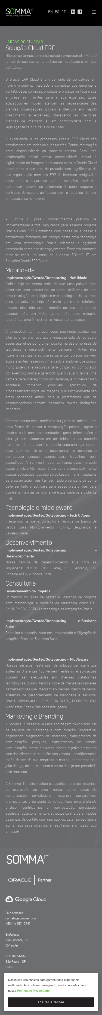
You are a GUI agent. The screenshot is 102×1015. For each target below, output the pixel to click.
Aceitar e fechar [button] (51, 1002)
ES (57, 12)
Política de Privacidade (33, 990)
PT (63, 12)
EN (50, 12)
